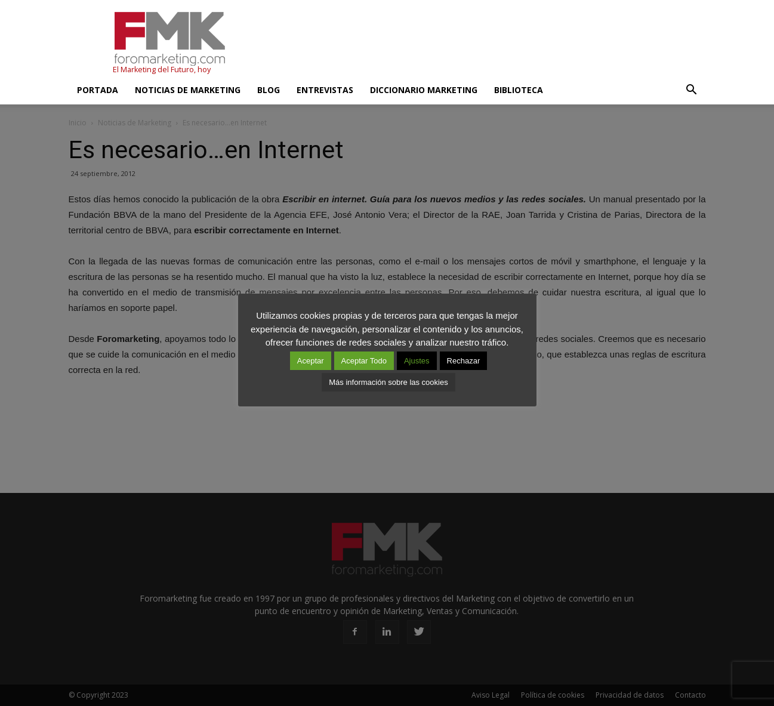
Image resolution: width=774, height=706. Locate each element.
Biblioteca (518, 89)
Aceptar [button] (310, 360)
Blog (268, 89)
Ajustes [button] (417, 360)
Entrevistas (325, 89)
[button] (691, 90)
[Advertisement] (489, 43)
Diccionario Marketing (423, 89)
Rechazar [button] (463, 360)
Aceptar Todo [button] (364, 360)
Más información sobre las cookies (388, 382)
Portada (97, 89)
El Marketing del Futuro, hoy (162, 69)
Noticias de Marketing (187, 89)
